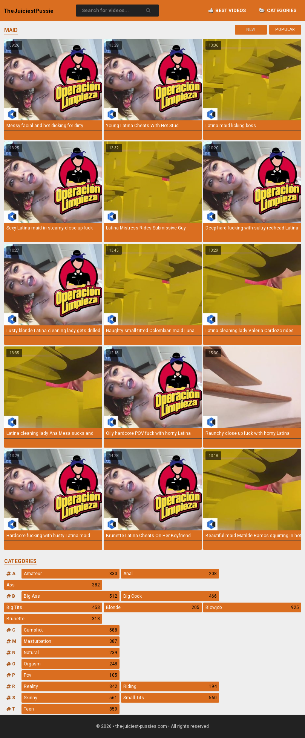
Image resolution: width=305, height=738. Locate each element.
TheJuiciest (28, 11)
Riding (170, 686)
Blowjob (252, 607)
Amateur (70, 573)
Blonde (152, 607)
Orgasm (70, 664)
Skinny (70, 697)
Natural (70, 652)
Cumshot (70, 630)
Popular (285, 29)
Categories (277, 10)
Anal (170, 573)
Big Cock (170, 596)
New (250, 29)
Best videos (227, 10)
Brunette (53, 618)
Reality (70, 686)
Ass (53, 585)
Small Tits (170, 697)
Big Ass (70, 596)
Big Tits (53, 607)
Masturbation (70, 641)
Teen (70, 709)
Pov (70, 675)
